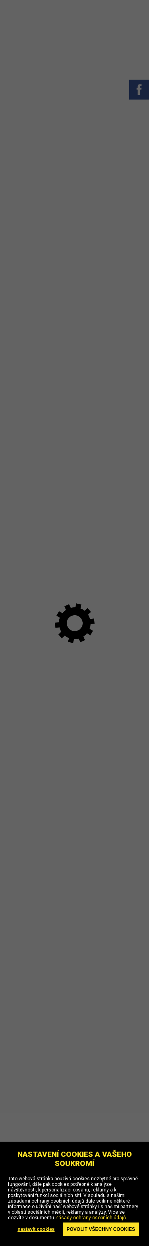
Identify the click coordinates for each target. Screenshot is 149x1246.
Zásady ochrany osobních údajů (90, 1218)
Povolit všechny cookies (101, 1229)
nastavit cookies (35, 1229)
